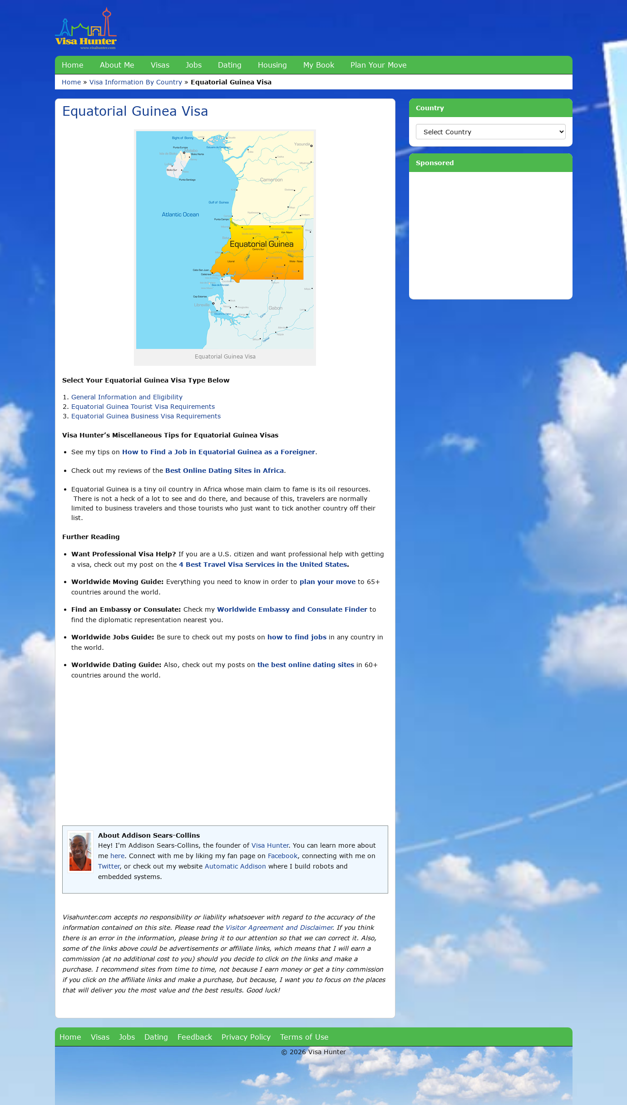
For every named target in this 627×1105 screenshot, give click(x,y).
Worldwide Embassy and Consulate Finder (292, 609)
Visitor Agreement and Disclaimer (278, 927)
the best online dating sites (305, 664)
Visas (160, 64)
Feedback (195, 1036)
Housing (272, 64)
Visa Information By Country (135, 82)
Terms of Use (304, 1036)
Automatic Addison (235, 866)
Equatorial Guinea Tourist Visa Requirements (143, 406)
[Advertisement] (225, 752)
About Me (117, 64)
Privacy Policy (246, 1036)
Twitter (108, 866)
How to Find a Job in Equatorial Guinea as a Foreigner (218, 452)
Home (73, 64)
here (117, 855)
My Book (318, 64)
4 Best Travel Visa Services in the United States (263, 564)
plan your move (327, 581)
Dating (230, 64)
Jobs (194, 64)
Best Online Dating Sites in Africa (224, 470)
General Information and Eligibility (127, 397)
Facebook (282, 855)
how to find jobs (296, 637)
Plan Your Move (379, 64)
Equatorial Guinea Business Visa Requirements (146, 416)
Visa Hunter (270, 845)
